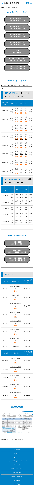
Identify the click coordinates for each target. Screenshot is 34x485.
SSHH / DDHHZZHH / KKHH (17, 243)
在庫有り (16, 111)
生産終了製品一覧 (17, 476)
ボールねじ (17, 465)
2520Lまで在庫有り (15, 386)
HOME (3, 7)
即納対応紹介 (17, 472)
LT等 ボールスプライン (17, 468)
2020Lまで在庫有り (15, 378)
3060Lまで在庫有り (15, 340)
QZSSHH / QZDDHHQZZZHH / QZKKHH (17, 259)
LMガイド (17, 457)
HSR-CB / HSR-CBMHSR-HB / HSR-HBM (17, 68)
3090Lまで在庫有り (15, 332)
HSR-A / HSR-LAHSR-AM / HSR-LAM (17, 20)
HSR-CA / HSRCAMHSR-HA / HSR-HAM (17, 60)
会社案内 (17, 449)
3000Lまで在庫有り (15, 289)
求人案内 (17, 480)
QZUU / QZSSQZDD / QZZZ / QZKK (17, 251)
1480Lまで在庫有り (15, 369)
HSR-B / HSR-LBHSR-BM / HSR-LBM (17, 27)
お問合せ (16, 162)
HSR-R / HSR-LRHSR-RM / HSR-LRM (17, 44)
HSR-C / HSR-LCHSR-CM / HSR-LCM (17, 36)
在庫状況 (17, 453)
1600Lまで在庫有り (15, 361)
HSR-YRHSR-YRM (17, 52)
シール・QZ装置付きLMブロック (17, 461)
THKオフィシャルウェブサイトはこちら (13, 440)
